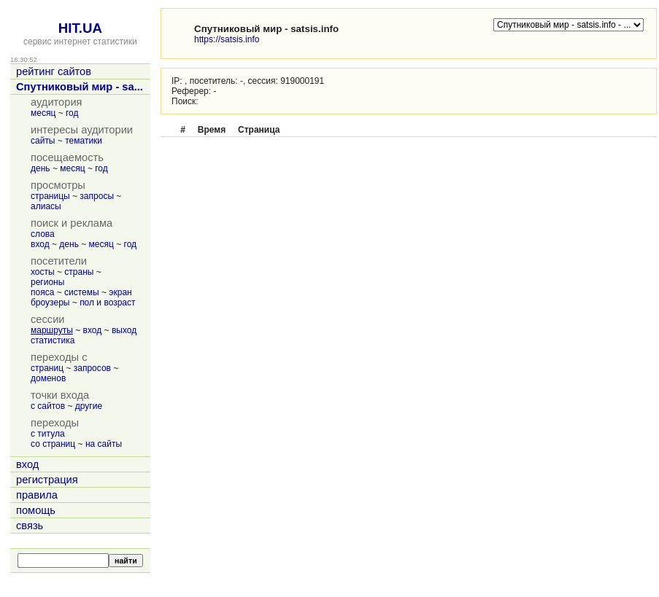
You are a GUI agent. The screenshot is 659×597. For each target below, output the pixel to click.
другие (88, 406)
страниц (47, 368)
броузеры (50, 302)
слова (43, 234)
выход (124, 330)
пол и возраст (107, 302)
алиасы (46, 206)
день (40, 168)
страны (78, 272)
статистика (52, 340)
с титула (48, 434)
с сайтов (48, 406)
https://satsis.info (226, 39)
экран (120, 292)
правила (37, 495)
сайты (43, 141)
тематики (83, 141)
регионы (47, 282)
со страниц (53, 444)
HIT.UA (80, 28)
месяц (43, 113)
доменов (48, 378)
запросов (92, 368)
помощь (35, 510)
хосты (43, 272)
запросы (97, 196)
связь (29, 525)
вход (40, 244)
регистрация (47, 479)
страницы (50, 196)
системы (81, 292)
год (72, 113)
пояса (42, 292)
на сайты (103, 444)
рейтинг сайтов (53, 71)
